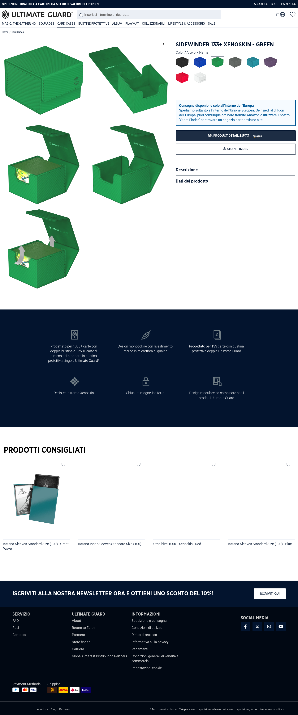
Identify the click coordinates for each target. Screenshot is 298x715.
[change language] (280, 14)
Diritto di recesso (144, 635)
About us (261, 4)
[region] (149, 506)
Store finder (81, 642)
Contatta (19, 635)
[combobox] (149, 14)
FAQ (15, 621)
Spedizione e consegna (149, 621)
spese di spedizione (199, 709)
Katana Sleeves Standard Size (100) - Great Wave (36, 546)
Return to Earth (83, 628)
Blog (275, 4)
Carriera (78, 649)
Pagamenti (140, 649)
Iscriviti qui (270, 593)
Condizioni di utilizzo (147, 628)
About (76, 621)
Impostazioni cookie (147, 668)
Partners (288, 4)
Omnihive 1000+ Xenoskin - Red (177, 544)
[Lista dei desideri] (293, 14)
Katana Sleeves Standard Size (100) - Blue (260, 544)
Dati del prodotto (192, 181)
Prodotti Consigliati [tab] (45, 450)
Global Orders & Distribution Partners (99, 656)
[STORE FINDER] (236, 135)
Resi (15, 628)
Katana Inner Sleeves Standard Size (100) (109, 544)
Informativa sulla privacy (150, 642)
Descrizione (187, 170)
